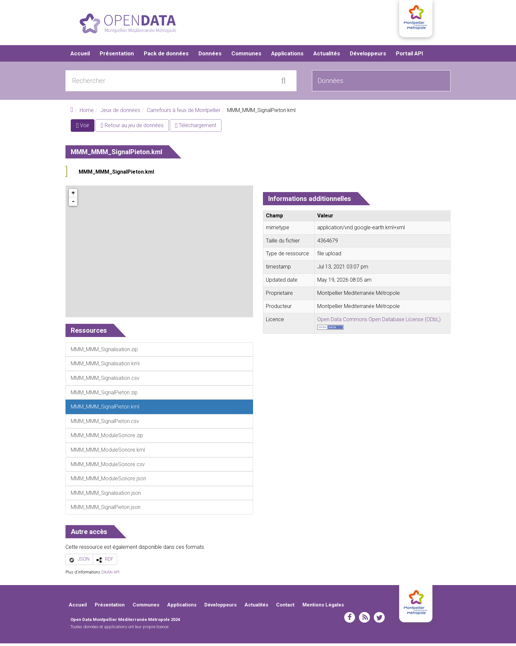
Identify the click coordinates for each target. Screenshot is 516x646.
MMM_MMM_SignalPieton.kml (116, 174)
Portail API (409, 56)
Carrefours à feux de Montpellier (183, 113)
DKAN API (110, 574)
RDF (109, 561)
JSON (84, 561)
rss (364, 620)
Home (87, 113)
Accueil (80, 56)
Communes (246, 56)
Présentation (117, 56)
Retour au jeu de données (132, 128)
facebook (349, 620)
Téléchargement (196, 128)
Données (209, 56)
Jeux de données (120, 113)
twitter (379, 620)
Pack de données (166, 56)
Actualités (326, 56)
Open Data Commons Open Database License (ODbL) (379, 322)
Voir (85, 129)
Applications (287, 56)
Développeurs (368, 56)
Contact (285, 607)
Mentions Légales (323, 607)
